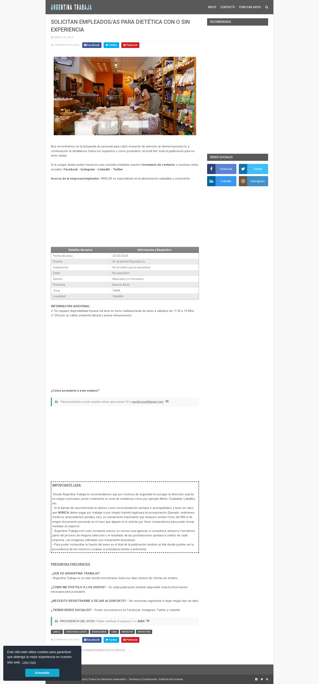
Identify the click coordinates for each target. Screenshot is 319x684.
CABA (114, 632)
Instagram (88, 169)
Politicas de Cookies (171, 679)
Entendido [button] (42, 672)
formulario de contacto (158, 165)
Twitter (118, 169)
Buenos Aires (99, 632)
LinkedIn (104, 169)
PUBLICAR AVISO (250, 7)
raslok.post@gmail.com (148, 402)
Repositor (127, 632)
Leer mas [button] (29, 662)
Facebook (70, 169)
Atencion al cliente (76, 632)
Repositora (144, 632)
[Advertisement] (125, 213)
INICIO (212, 7)
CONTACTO (227, 7)
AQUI (141, 621)
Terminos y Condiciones (143, 679)
